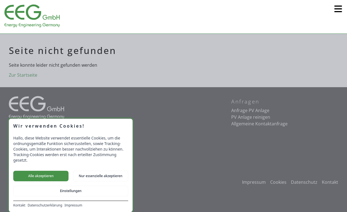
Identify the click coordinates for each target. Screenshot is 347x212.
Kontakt (19, 205)
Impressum (73, 205)
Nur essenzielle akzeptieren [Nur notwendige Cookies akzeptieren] (100, 176)
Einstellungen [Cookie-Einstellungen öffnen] (71, 190)
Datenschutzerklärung (45, 205)
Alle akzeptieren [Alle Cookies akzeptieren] (41, 176)
